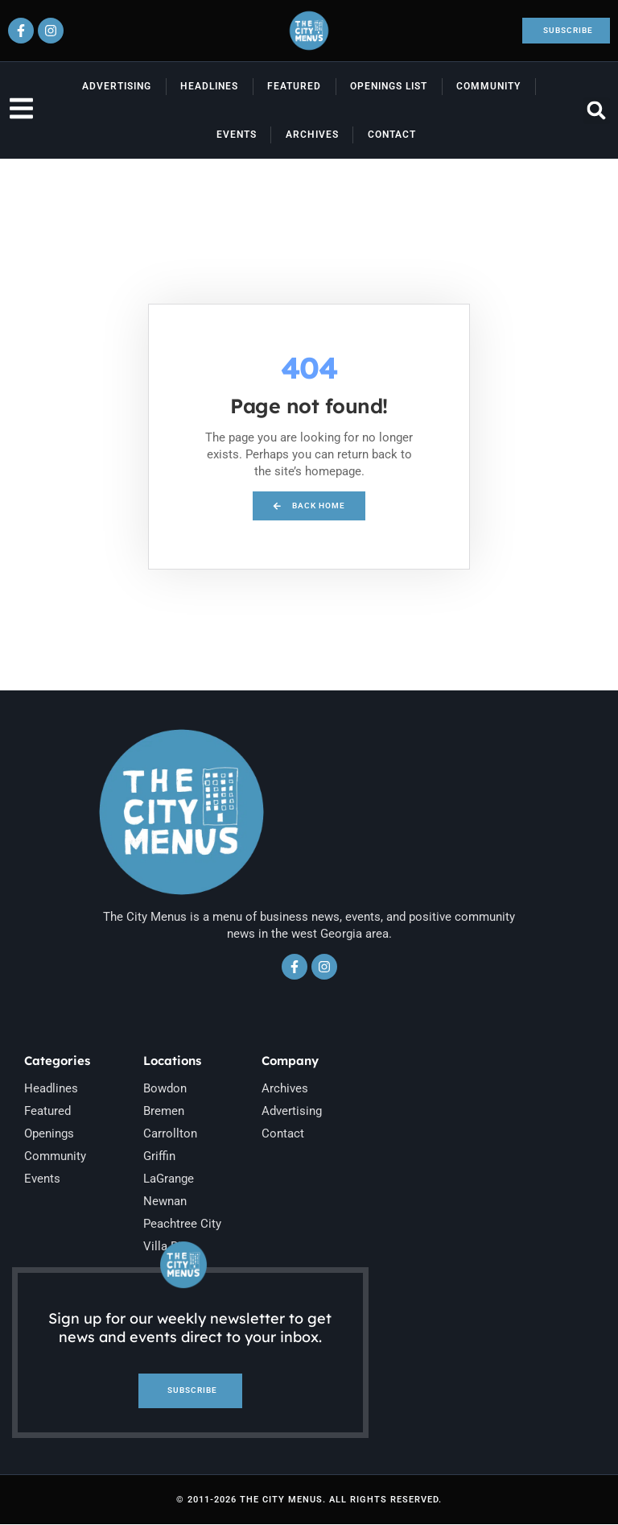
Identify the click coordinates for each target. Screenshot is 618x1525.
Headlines (209, 86)
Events (236, 134)
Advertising (116, 86)
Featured (294, 86)
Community (488, 86)
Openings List (388, 86)
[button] (596, 110)
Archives (312, 134)
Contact (392, 134)
